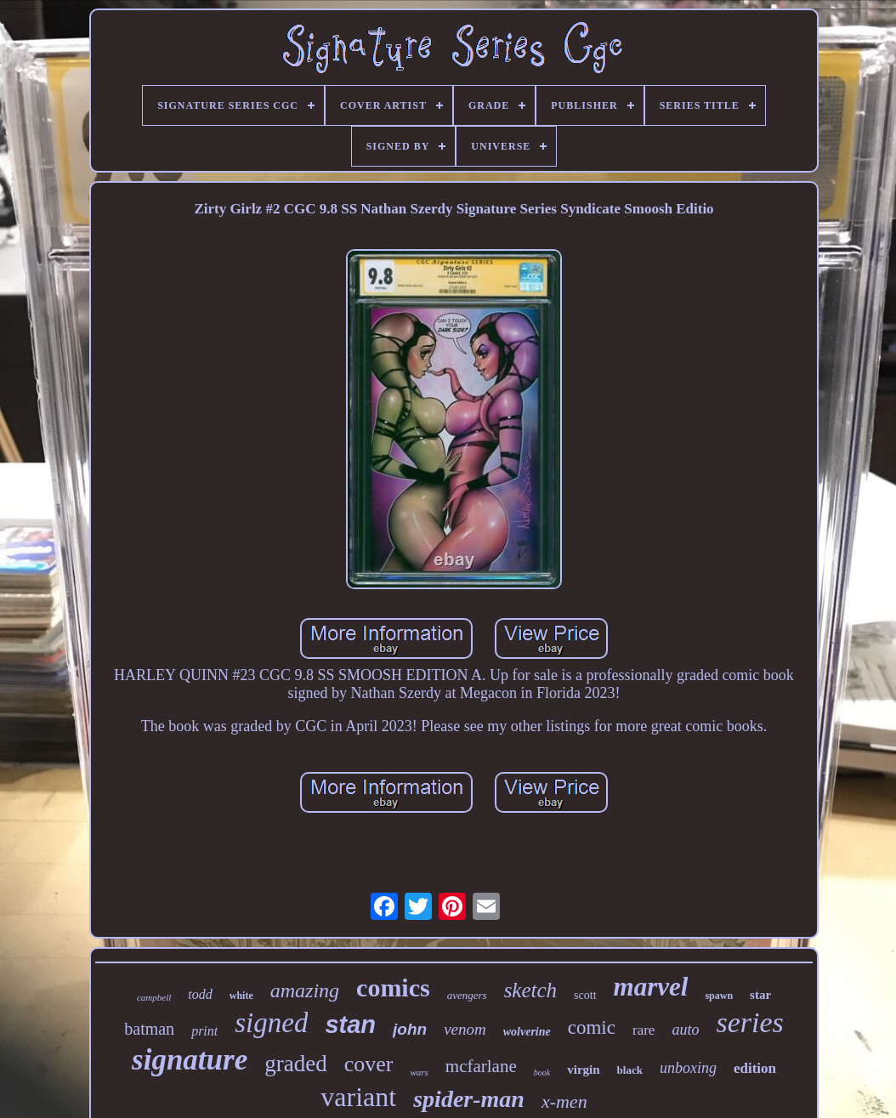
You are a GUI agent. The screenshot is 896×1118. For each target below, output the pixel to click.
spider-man (469, 1099)
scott (585, 995)
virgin (583, 1069)
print (204, 1031)
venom (465, 1029)
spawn (719, 996)
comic (591, 1027)
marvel (651, 987)
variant (358, 1096)
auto (685, 1029)
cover (369, 1064)
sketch (530, 990)
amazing (304, 990)
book (542, 1072)
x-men (564, 1101)
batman (149, 1028)
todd (200, 994)
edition (755, 1068)
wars (419, 1072)
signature (189, 1059)
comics (393, 987)
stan (350, 1024)
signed (271, 1022)
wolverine (527, 1031)
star (760, 995)
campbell (154, 997)
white (241, 996)
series (749, 1022)
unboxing (688, 1067)
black (630, 1070)
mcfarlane (481, 1066)
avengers (467, 995)
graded (295, 1063)
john (410, 1029)
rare (643, 1030)
